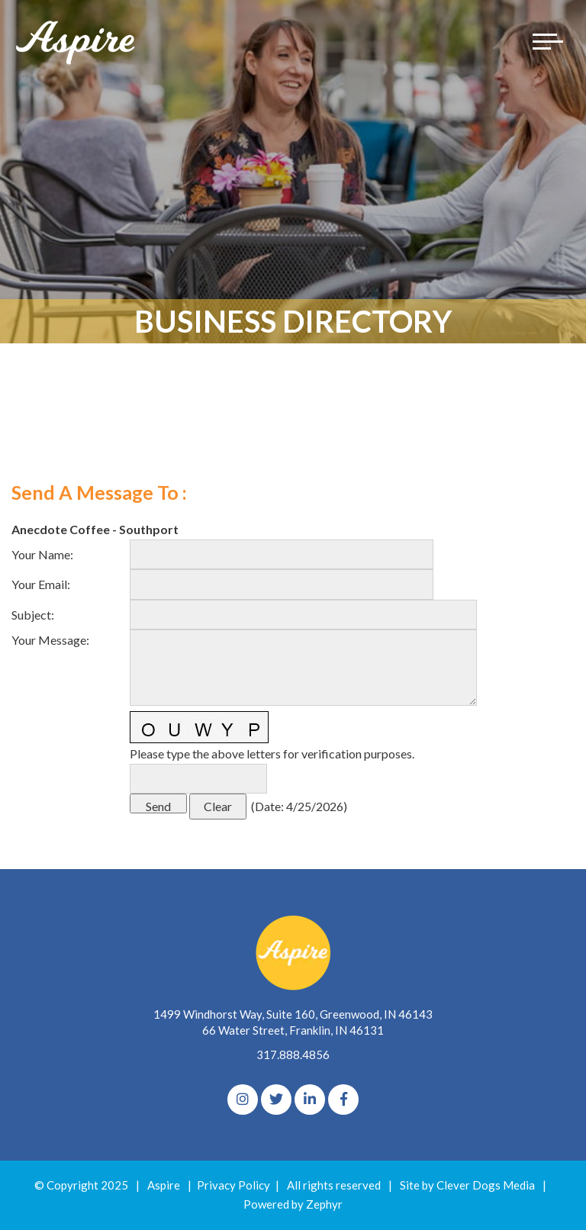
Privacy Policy (233, 1185)
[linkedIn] (310, 1099)
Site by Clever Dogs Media (467, 1185)
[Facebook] (343, 1099)
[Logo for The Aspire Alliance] (76, 41)
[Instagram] (242, 1099)
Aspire (163, 1185)
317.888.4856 (293, 1054)
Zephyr (324, 1204)
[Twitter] (276, 1099)
